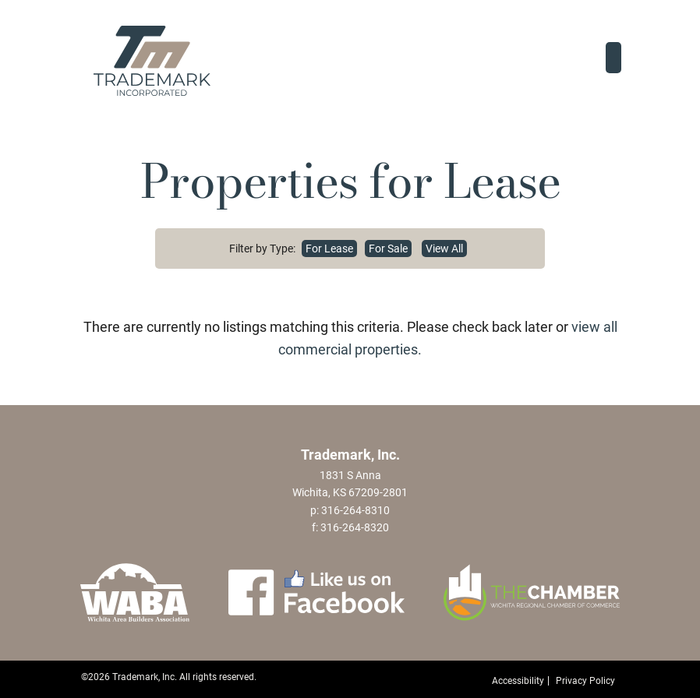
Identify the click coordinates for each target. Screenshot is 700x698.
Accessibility (518, 681)
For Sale (388, 248)
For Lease (329, 248)
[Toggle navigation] (613, 58)
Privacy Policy (585, 681)
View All (444, 248)
